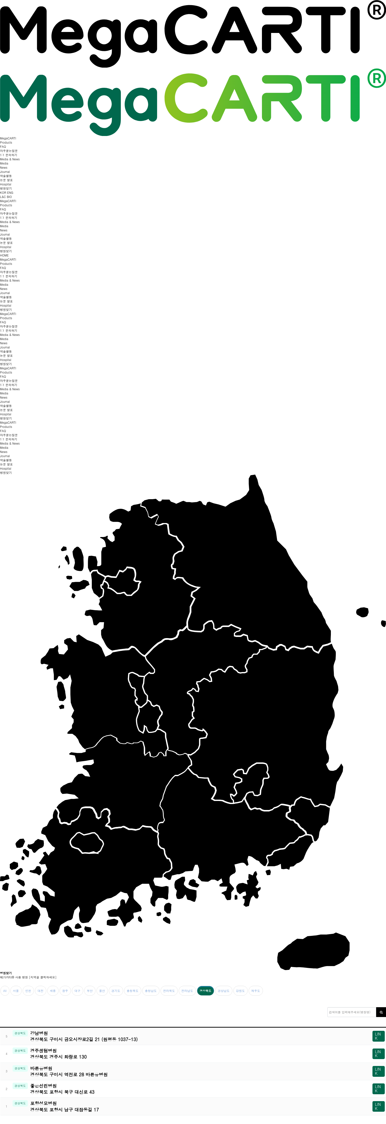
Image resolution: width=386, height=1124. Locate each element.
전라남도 (187, 991)
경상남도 (224, 991)
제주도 (255, 991)
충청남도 (151, 991)
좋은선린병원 (191, 1089)
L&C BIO (6, 197)
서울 (16, 991)
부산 (90, 991)
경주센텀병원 (191, 1054)
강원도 (240, 991)
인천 (28, 991)
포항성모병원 (191, 1106)
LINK (378, 1036)
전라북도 (169, 991)
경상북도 (205, 991)
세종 (53, 991)
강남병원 (191, 1036)
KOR (3, 192)
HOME (4, 255)
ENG (10, 192)
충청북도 (133, 991)
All (5, 991)
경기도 (116, 991)
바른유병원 (191, 1071)
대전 (41, 991)
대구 (77, 991)
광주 (65, 991)
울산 (102, 991)
